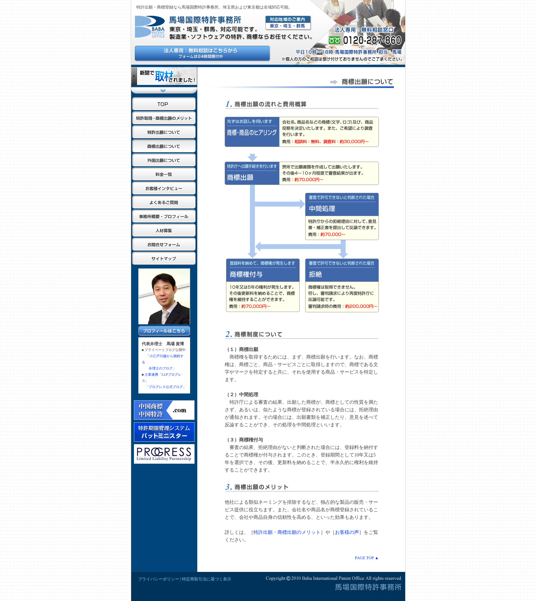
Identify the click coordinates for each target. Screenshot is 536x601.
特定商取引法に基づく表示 (206, 579)
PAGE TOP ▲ (367, 557)
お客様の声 (347, 532)
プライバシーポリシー (158, 579)
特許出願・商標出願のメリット (287, 532)
